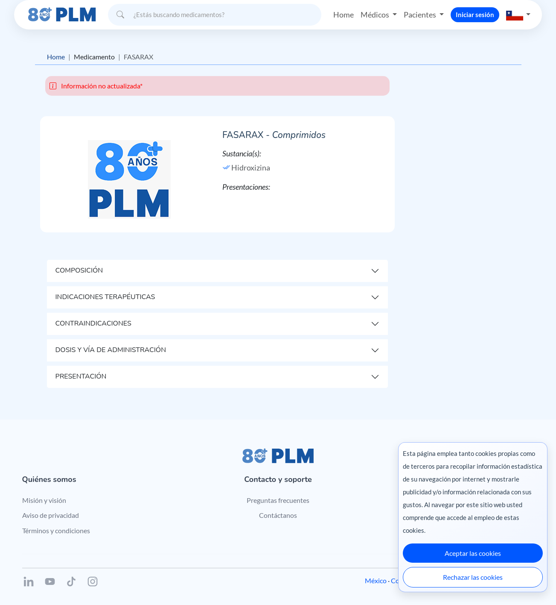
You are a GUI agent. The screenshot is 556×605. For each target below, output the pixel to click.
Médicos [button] (375, 14)
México (376, 580)
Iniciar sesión (475, 14)
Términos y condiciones (56, 530)
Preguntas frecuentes (278, 500)
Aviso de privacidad (50, 515)
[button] (518, 14)
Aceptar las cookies (473, 553)
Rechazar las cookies (473, 577)
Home (343, 14)
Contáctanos (278, 515)
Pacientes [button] (420, 14)
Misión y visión (44, 500)
